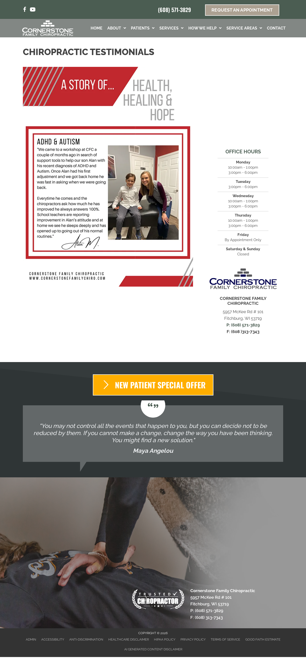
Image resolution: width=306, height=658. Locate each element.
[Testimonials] (153, 433)
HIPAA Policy (164, 639)
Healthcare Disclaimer (128, 639)
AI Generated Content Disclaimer (153, 649)
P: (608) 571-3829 (243, 324)
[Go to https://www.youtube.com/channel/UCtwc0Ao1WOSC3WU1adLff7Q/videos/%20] (32, 10)
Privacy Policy (193, 639)
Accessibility (52, 639)
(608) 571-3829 (174, 10)
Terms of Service (225, 639)
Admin (31, 639)
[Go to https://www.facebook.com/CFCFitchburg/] (25, 10)
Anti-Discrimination (86, 639)
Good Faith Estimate (262, 639)
